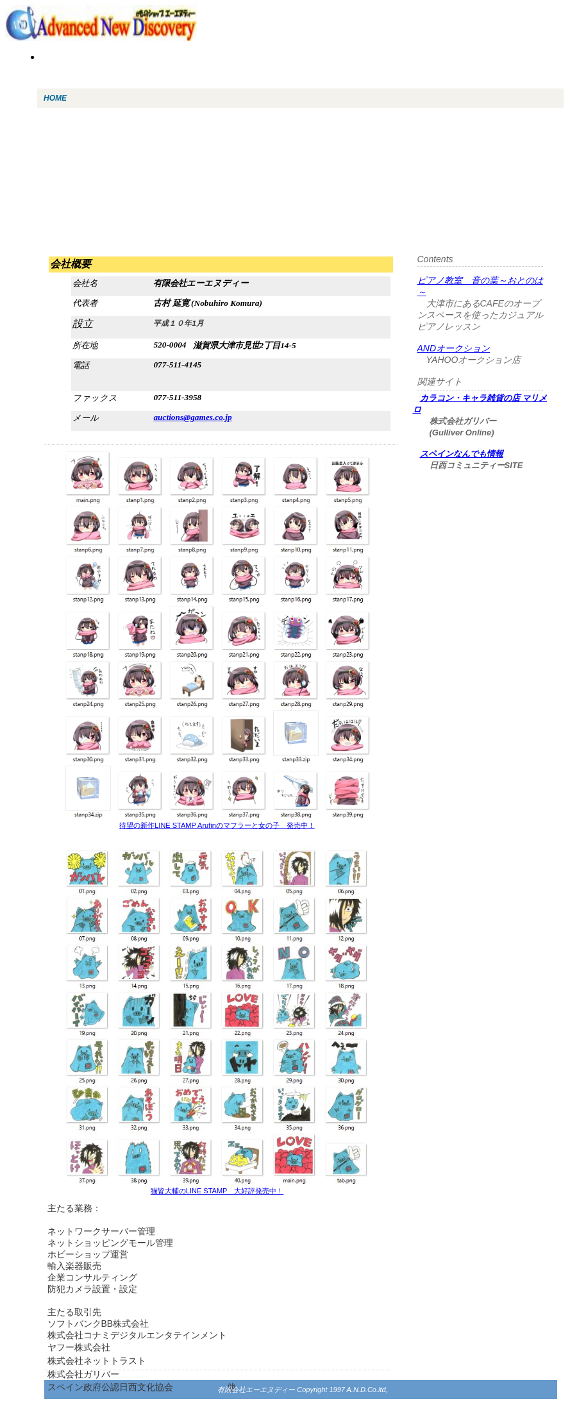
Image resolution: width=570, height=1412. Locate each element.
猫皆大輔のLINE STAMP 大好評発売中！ (217, 1191)
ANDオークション (453, 348)
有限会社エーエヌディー (256, 1389)
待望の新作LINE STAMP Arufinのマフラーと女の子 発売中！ (217, 825)
